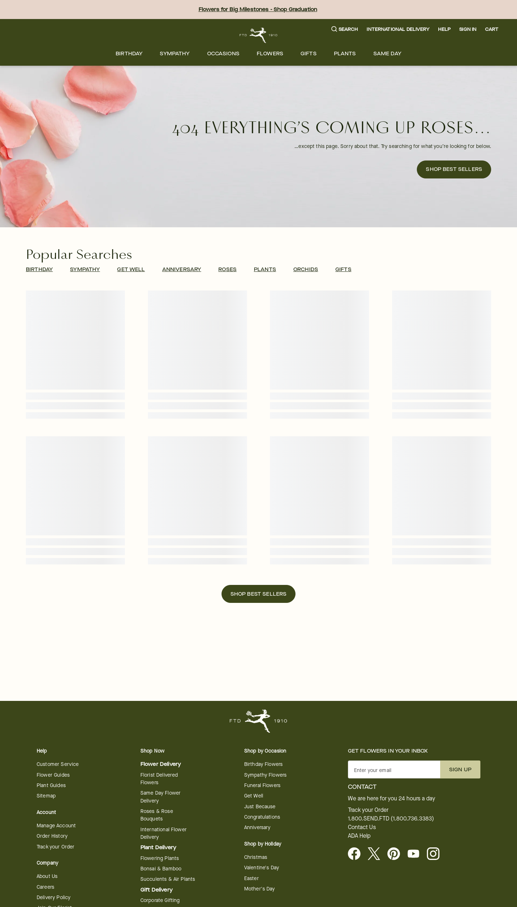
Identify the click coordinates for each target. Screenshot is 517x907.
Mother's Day (259, 888)
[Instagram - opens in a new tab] (436, 854)
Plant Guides (51, 785)
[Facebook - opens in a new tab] (357, 854)
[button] (344, 29)
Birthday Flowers (263, 764)
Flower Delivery (160, 764)
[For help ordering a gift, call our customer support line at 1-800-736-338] (259, 35)
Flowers (270, 53)
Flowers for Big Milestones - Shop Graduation (258, 9)
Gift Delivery (156, 890)
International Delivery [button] (398, 29)
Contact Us (362, 827)
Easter (251, 878)
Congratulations (262, 817)
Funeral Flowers (262, 785)
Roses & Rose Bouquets (156, 815)
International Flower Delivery (163, 833)
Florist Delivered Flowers (159, 779)
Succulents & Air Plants (167, 879)
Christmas (255, 857)
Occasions (223, 53)
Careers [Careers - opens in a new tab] (45, 887)
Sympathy (175, 53)
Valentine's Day (261, 867)
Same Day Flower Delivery (160, 797)
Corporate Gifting (160, 900)
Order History (52, 836)
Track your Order (55, 846)
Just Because (260, 806)
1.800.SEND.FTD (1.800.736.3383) (391, 819)
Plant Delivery (158, 847)
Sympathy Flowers (265, 775)
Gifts (309, 53)
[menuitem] (129, 53)
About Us (47, 876)
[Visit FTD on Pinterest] (396, 854)
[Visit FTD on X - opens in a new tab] (377, 854)
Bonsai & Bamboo (160, 868)
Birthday (129, 53)
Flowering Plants (159, 858)
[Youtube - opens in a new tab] (416, 854)
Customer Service (58, 764)
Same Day (387, 53)
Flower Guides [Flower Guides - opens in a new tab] (53, 775)
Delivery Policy (53, 897)
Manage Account (56, 825)
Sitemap (46, 795)
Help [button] (444, 29)
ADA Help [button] (359, 836)
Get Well (253, 795)
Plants (345, 53)
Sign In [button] (467, 29)
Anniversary (257, 827)
